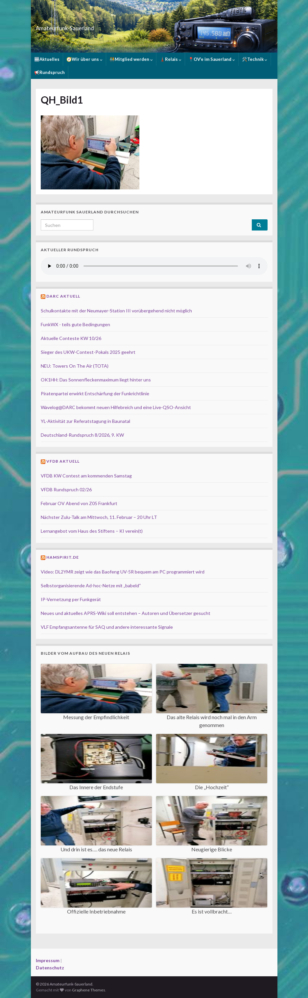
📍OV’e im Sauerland (211, 59)
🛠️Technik (254, 59)
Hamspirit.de (62, 557)
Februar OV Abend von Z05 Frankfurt (79, 503)
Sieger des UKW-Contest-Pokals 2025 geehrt (88, 352)
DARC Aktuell (63, 296)
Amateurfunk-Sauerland (88, 26)
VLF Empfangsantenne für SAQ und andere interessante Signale (107, 627)
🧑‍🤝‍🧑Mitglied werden (131, 59)
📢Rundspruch (49, 72)
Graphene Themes (88, 989)
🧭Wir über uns (84, 59)
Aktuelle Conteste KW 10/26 (71, 338)
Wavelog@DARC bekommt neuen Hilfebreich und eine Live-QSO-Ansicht (116, 407)
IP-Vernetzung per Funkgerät (71, 599)
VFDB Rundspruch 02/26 (66, 489)
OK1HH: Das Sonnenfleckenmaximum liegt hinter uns (96, 379)
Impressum (47, 960)
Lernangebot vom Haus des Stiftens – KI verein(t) (92, 531)
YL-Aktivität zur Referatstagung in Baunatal (85, 421)
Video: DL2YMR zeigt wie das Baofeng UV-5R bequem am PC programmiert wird (122, 571)
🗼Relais (170, 59)
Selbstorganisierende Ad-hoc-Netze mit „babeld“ (91, 585)
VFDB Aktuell (63, 461)
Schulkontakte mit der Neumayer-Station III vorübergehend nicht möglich (116, 310)
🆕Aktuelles (46, 59)
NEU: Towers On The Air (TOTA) (74, 366)
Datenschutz (50, 967)
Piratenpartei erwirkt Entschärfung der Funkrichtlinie (95, 393)
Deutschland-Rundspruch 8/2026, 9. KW (82, 435)
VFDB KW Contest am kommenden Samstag (86, 475)
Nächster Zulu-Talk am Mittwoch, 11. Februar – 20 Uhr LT (99, 517)
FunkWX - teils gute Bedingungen (75, 324)
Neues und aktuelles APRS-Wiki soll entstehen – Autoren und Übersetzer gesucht (125, 613)
